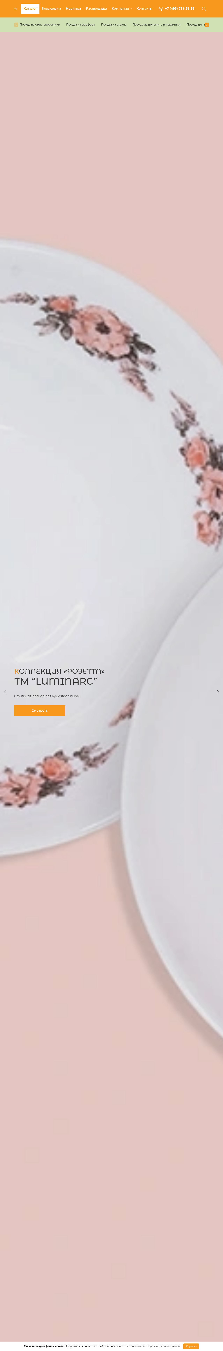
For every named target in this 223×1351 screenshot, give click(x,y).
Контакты (144, 8)
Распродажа (96, 8)
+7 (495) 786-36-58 (177, 8)
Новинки (73, 8)
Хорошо (191, 1346)
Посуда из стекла (113, 24)
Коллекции (51, 8)
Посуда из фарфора (80, 24)
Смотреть (40, 711)
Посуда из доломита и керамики (157, 24)
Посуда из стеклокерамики (40, 24)
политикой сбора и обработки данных (155, 1346)
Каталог (30, 8)
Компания (122, 8)
